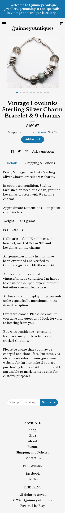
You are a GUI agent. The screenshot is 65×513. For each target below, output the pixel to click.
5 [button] (31, 92)
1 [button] (17, 92)
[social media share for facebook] (12, 151)
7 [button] (38, 92)
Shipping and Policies (32, 452)
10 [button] (48, 92)
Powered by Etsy (32, 505)
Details (12, 163)
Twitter (32, 479)
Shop (32, 430)
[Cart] (61, 23)
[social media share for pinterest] (27, 151)
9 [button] (45, 92)
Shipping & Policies (40, 163)
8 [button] (41, 92)
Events (33, 446)
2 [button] (20, 92)
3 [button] (24, 92)
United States (36, 132)
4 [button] (27, 92)
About (32, 441)
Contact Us (32, 458)
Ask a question (43, 151)
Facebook (33, 473)
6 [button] (34, 92)
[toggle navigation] (4, 22)
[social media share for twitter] (20, 151)
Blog (32, 435)
